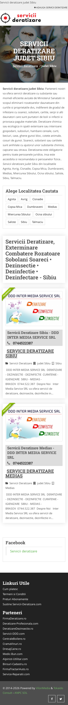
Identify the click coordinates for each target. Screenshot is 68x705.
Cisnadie (37, 199)
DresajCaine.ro (12, 648)
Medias (52, 206)
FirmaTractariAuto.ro (16, 669)
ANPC (18, 693)
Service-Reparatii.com (16, 674)
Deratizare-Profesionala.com (20, 623)
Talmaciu (37, 222)
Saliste (12, 222)
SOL (24, 693)
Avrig (24, 199)
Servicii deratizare (25, 66)
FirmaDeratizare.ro (14, 618)
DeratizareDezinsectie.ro (18, 628)
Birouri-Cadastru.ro (15, 664)
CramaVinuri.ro (12, 643)
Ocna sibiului (44, 214)
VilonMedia (43, 688)
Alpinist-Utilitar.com (15, 659)
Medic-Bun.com (12, 653)
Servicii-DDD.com (14, 633)
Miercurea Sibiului (19, 214)
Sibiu (24, 222)
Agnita (12, 199)
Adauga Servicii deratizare (50, 7)
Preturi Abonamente (15, 599)
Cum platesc (10, 589)
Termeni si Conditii (14, 594)
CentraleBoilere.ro (14, 638)
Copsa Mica (15, 206)
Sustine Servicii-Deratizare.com (22, 604)
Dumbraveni (35, 206)
